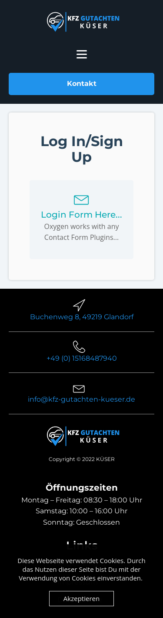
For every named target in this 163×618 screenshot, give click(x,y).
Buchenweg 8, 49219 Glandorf (81, 317)
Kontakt (81, 83)
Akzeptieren (81, 598)
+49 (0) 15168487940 (82, 358)
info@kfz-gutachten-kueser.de (81, 399)
